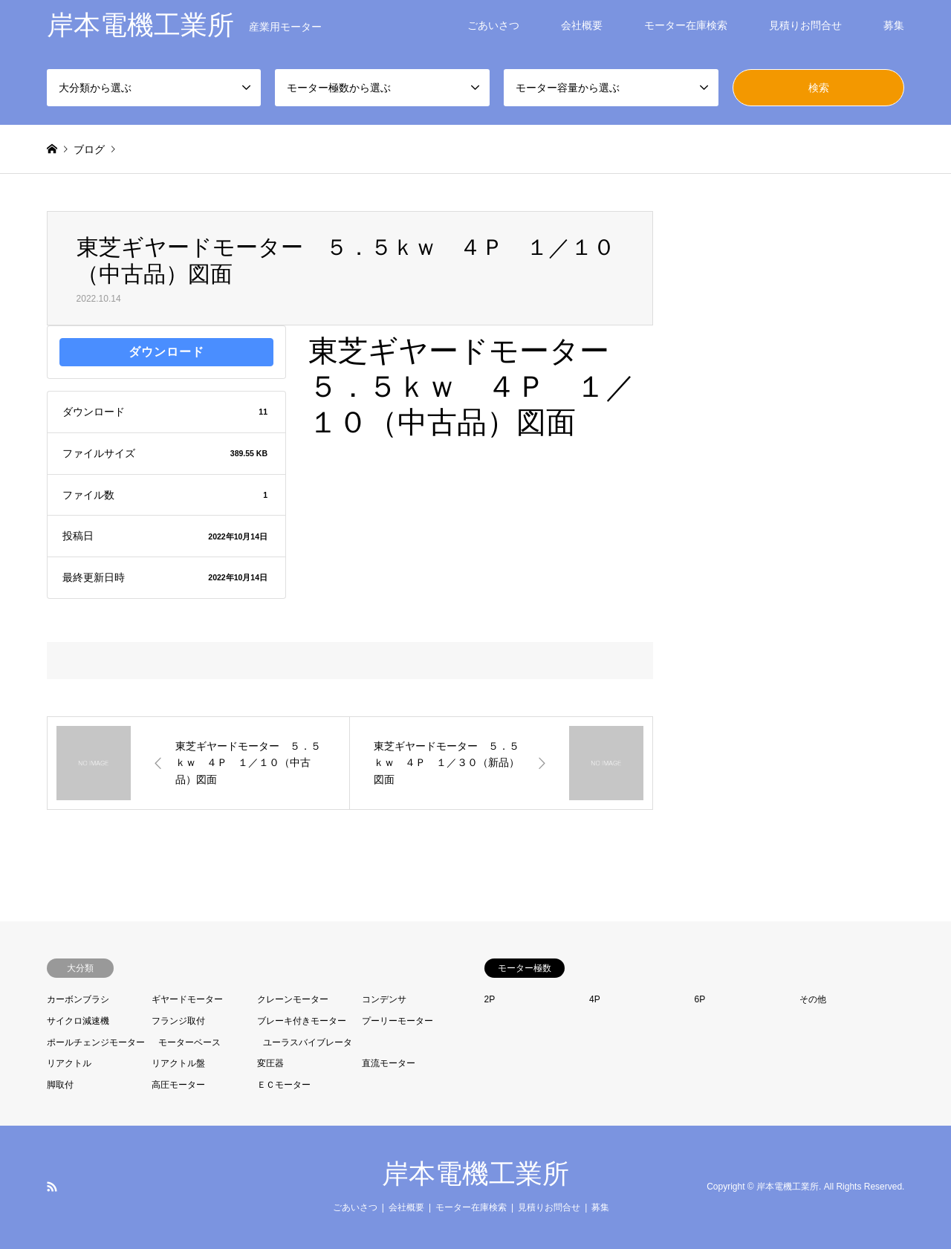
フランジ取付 (178, 1021)
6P (700, 999)
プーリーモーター (397, 1021)
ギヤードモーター (187, 999)
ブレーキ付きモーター (301, 1021)
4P (594, 999)
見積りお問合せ (805, 25)
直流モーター (388, 1063)
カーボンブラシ (78, 999)
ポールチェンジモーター (96, 1042)
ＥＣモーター (284, 1085)
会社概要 (582, 25)
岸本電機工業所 (475, 1173)
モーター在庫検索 (685, 25)
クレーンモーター (292, 999)
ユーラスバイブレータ (307, 1042)
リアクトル (69, 1063)
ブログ (89, 149)
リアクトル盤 (178, 1063)
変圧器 (270, 1063)
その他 (812, 999)
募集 (893, 25)
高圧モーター (178, 1085)
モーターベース (189, 1042)
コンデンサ (384, 999)
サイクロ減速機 (78, 1021)
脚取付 (60, 1085)
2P (490, 999)
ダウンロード (166, 351)
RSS (52, 1186)
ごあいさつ (493, 25)
